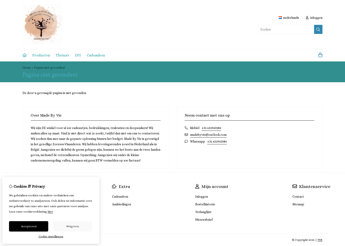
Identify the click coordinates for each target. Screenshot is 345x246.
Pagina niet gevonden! (49, 67)
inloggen (314, 17)
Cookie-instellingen (51, 236)
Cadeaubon (96, 55)
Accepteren (29, 226)
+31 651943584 (211, 128)
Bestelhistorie (205, 204)
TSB (319, 239)
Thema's (62, 55)
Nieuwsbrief (204, 219)
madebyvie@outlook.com (208, 134)
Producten (41, 55)
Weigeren (72, 226)
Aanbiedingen (121, 204)
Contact (298, 196)
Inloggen (201, 196)
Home (27, 67)
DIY (78, 55)
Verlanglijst (203, 212)
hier (50, 211)
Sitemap (298, 204)
